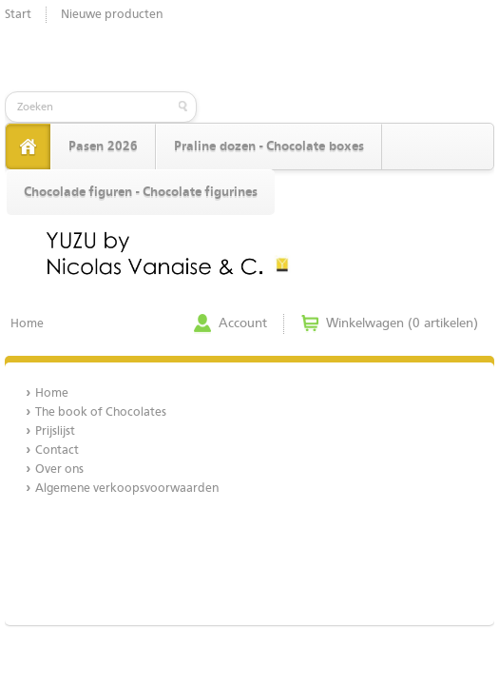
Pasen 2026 (103, 146)
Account (243, 323)
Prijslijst (55, 431)
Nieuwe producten (112, 15)
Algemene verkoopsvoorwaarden (127, 488)
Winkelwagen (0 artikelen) (402, 323)
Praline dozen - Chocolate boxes (269, 146)
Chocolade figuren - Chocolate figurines (141, 192)
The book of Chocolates (100, 412)
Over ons (59, 469)
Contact (57, 450)
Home (27, 324)
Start (18, 15)
